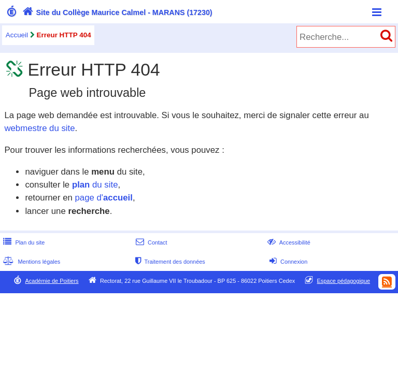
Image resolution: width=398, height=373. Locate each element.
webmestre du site (39, 128)
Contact (150, 242)
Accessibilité (287, 242)
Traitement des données (169, 262)
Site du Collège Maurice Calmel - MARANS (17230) (116, 12)
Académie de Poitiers (51, 281)
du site (95, 185)
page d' (103, 198)
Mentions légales (30, 262)
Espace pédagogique (344, 281)
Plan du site (23, 242)
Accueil (17, 35)
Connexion (287, 262)
